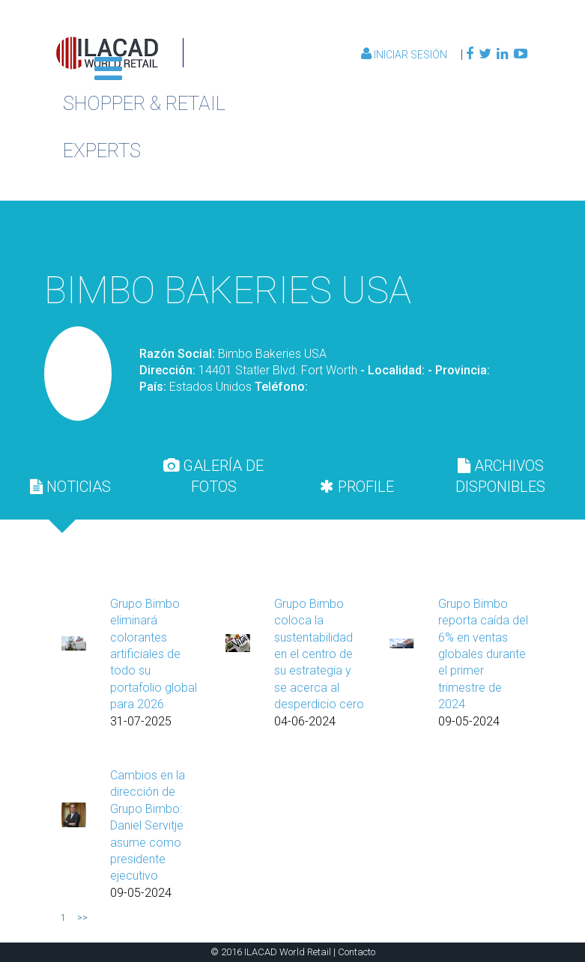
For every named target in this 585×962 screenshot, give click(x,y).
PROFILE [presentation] (357, 487)
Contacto (356, 952)
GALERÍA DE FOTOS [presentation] (213, 476)
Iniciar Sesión (405, 55)
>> (82, 918)
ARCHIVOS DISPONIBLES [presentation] (500, 476)
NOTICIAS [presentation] (70, 487)
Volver (455, 233)
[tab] (70, 486)
